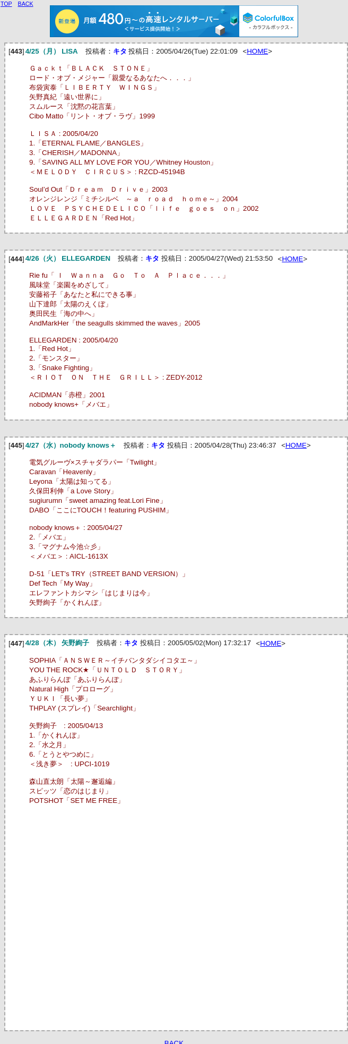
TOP (6, 4)
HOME (257, 51)
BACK (25, 4)
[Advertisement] (99, 921)
